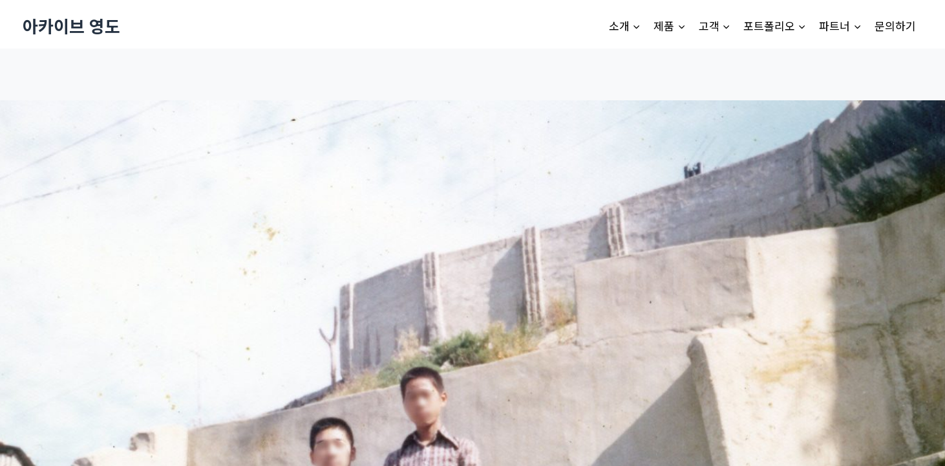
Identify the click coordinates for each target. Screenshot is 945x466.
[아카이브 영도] (71, 26)
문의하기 (895, 25)
